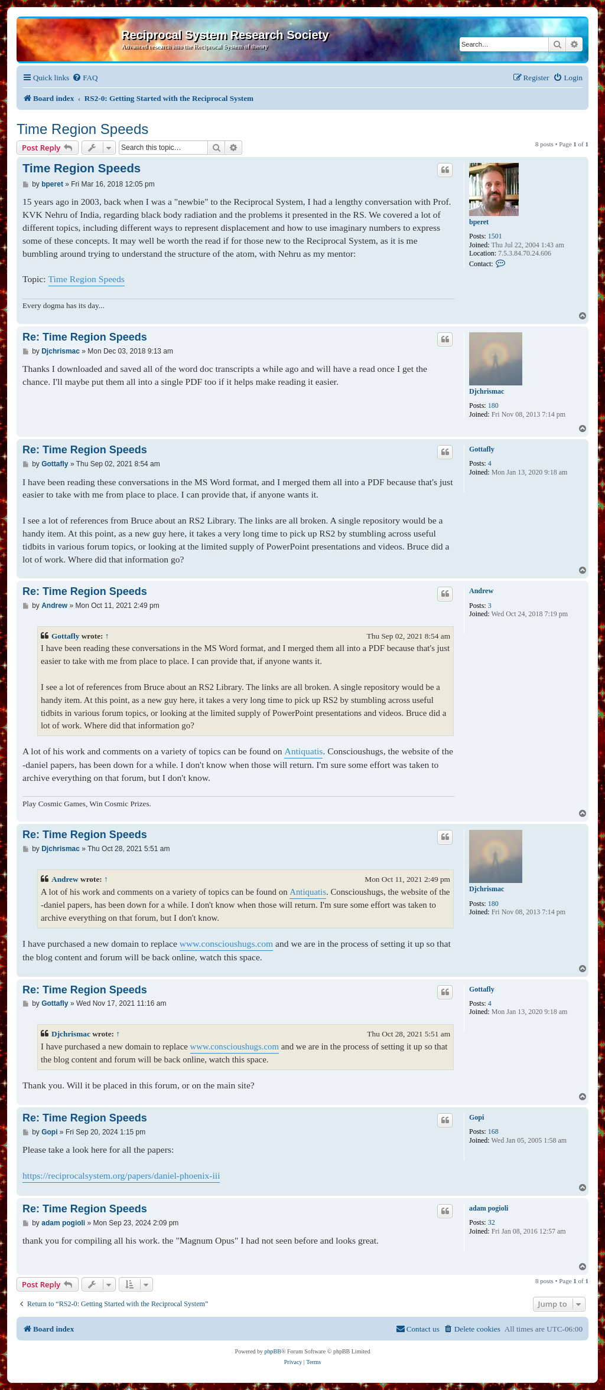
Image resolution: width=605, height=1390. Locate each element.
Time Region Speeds (82, 129)
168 (493, 1131)
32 (491, 1222)
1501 (495, 236)
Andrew (481, 591)
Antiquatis (303, 751)
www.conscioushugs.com (226, 943)
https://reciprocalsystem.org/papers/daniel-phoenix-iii (121, 1175)
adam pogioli (488, 1208)
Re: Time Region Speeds (84, 337)
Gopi (476, 1117)
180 (493, 405)
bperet (479, 222)
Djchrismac (486, 391)
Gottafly (482, 449)
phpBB (273, 1351)
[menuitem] (84, 77)
